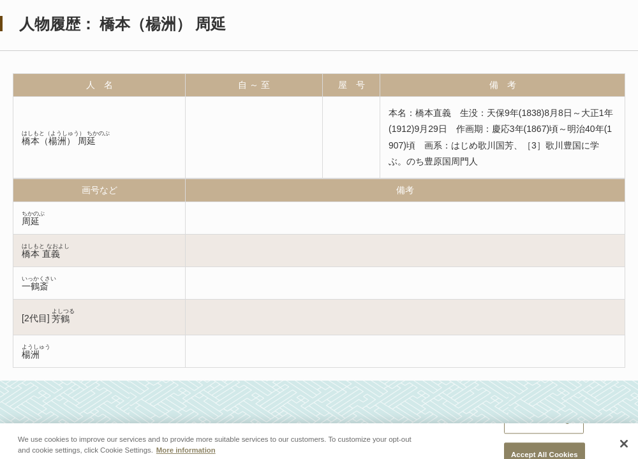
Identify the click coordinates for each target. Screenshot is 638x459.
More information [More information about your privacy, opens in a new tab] (186, 453)
